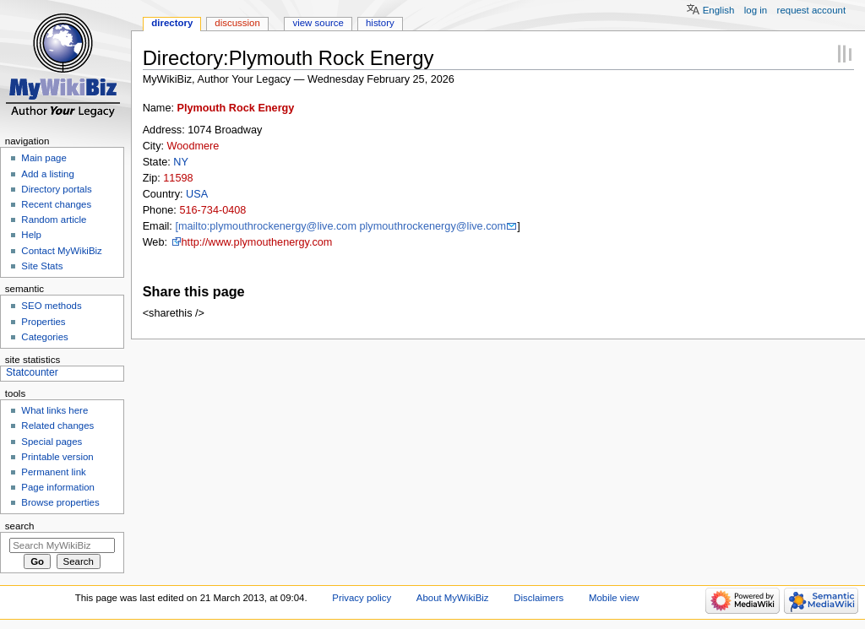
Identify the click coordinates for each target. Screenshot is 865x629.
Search (20, 526)
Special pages (51, 442)
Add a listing (47, 174)
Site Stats (42, 266)
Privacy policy (361, 598)
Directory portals (56, 189)
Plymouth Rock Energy (236, 108)
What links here (54, 410)
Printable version (57, 457)
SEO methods (51, 306)
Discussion (237, 23)
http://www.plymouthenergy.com (257, 242)
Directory (172, 23)
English (719, 10)
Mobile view (614, 598)
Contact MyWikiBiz (61, 251)
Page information (58, 487)
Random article (53, 219)
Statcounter (32, 372)
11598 (178, 178)
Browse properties (60, 502)
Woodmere (193, 146)
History (380, 23)
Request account (811, 10)
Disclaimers (538, 598)
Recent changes (56, 204)
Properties (43, 322)
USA (197, 194)
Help (31, 235)
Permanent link (53, 472)
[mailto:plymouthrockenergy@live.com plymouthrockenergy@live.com (340, 226)
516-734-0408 (212, 210)
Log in (755, 10)
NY (180, 162)
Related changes (57, 425)
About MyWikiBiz (452, 598)
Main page (44, 158)
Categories (44, 337)
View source (317, 23)
